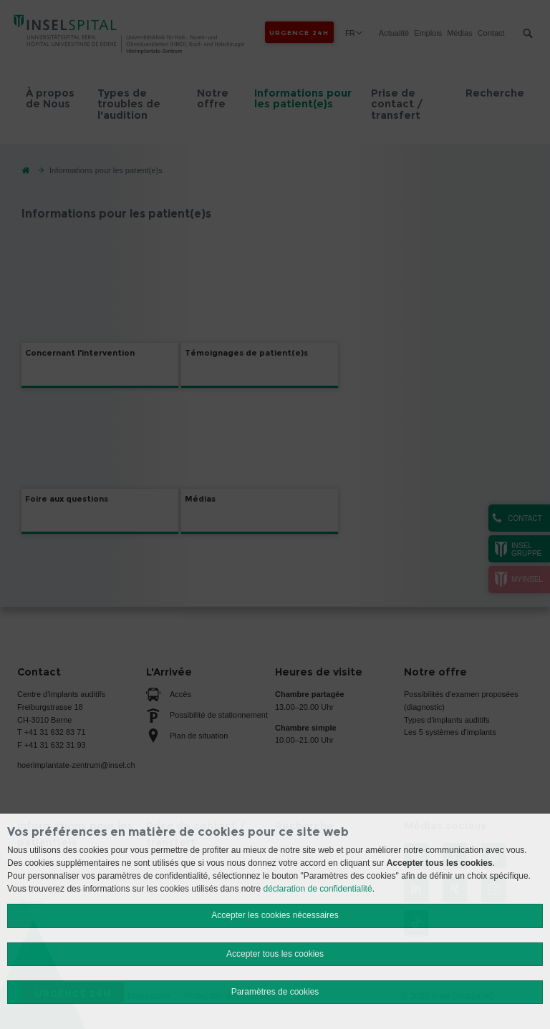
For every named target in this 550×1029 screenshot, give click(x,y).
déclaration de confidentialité (318, 889)
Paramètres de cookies (275, 992)
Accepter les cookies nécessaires (274, 915)
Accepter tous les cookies (275, 954)
